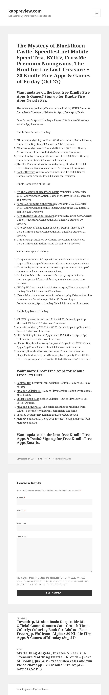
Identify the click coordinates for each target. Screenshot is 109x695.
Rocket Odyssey (26, 172)
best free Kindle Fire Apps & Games (53, 94)
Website (21, 523)
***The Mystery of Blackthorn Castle (38, 191)
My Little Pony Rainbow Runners (35, 164)
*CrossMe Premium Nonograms (35, 203)
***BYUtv (22, 267)
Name (21, 497)
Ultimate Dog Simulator (30, 239)
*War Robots (24, 148)
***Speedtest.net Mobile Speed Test (37, 259)
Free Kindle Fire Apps (61, 458)
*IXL (19, 287)
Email (21, 510)
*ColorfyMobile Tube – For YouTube (37, 275)
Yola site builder (26, 327)
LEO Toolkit (23, 335)
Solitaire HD (24, 382)
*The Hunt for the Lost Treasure (35, 215)
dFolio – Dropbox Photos (31, 343)
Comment (22, 536)
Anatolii (43, 458)
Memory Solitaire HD (29, 418)
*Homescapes (25, 140)
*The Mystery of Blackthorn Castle (36, 227)
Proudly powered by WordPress (32, 689)
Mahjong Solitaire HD (29, 390)
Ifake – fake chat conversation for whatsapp (42, 295)
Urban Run (23, 156)
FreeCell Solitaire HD (29, 414)
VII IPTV (21, 319)
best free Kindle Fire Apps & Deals (53, 436)
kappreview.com (25, 11)
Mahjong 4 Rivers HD (29, 406)
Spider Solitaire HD (28, 398)
